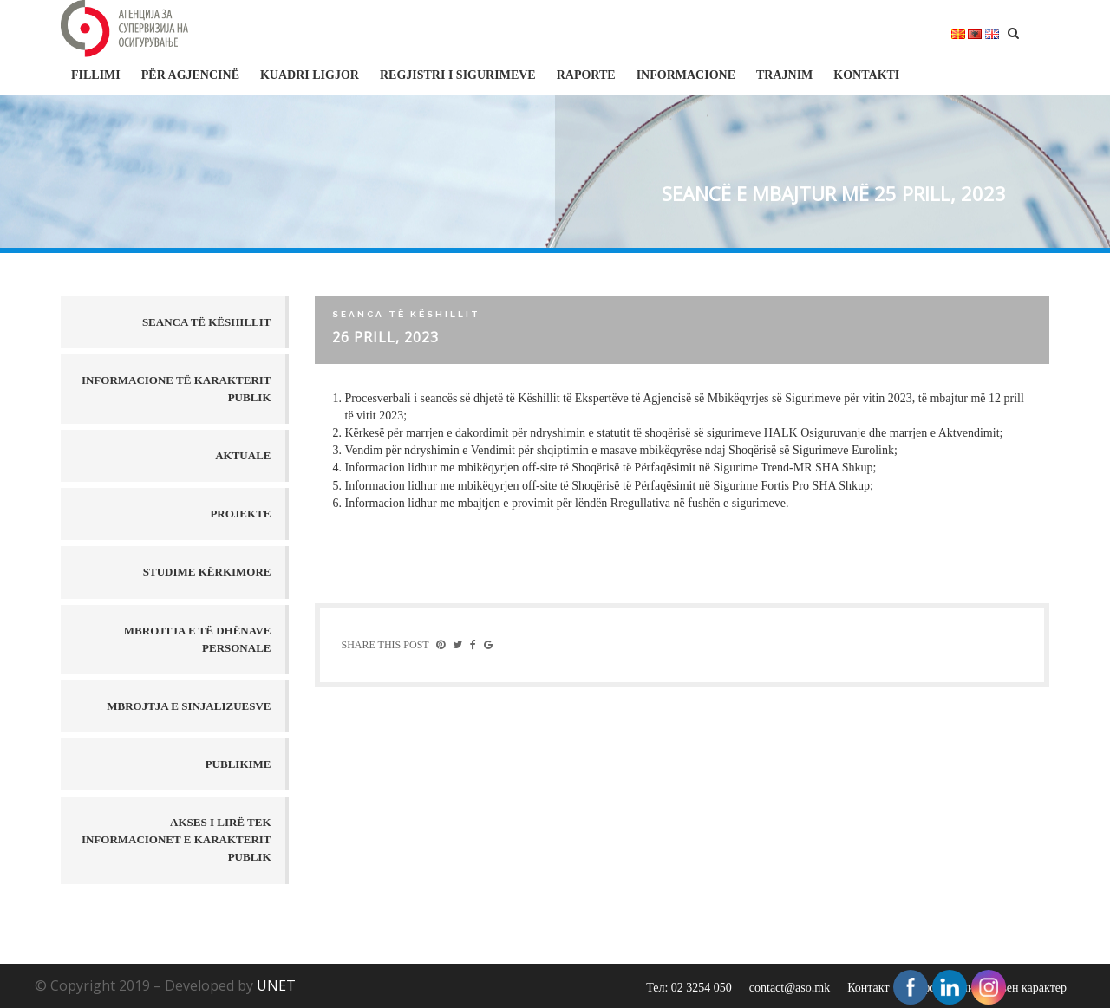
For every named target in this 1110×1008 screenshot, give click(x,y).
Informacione (686, 74)
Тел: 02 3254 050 (689, 987)
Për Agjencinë (190, 74)
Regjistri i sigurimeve (458, 74)
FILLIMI (96, 74)
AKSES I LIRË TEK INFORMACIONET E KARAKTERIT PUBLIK (176, 839)
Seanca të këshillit (206, 321)
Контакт (868, 987)
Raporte (586, 74)
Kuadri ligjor (309, 74)
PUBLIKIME (238, 764)
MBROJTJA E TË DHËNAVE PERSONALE (197, 639)
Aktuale (243, 455)
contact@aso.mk (789, 987)
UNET (276, 985)
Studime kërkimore (207, 571)
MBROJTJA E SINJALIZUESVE (189, 705)
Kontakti (866, 74)
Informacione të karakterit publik (176, 389)
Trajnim (784, 74)
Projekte (240, 513)
